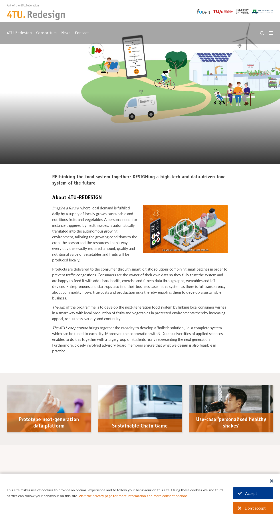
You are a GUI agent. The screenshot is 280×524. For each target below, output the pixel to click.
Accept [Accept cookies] (247, 493)
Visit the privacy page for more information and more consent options (133, 496)
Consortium (46, 33)
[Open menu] (271, 33)
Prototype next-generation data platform (49, 423)
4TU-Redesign (19, 33)
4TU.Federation (29, 5)
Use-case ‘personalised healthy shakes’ (231, 423)
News (66, 33)
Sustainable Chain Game (140, 426)
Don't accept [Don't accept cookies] (252, 508)
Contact (82, 33)
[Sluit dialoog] (271, 481)
